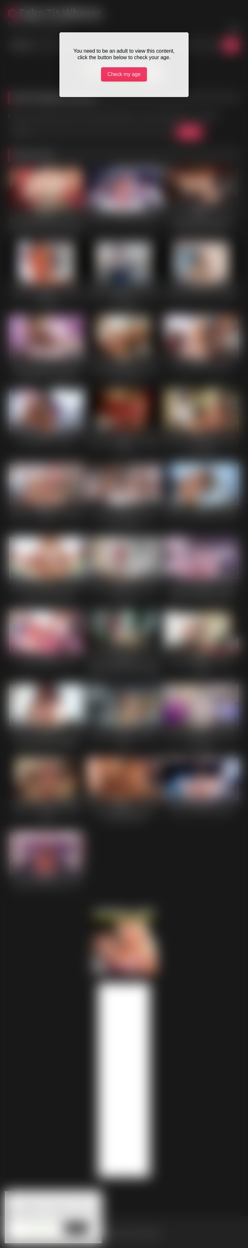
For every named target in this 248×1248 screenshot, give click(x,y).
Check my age (124, 74)
